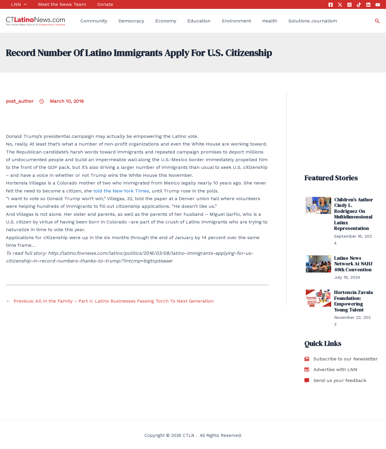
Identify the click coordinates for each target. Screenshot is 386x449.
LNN (14, 4)
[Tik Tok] (359, 4)
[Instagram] (349, 4)
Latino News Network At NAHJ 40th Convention (352, 263)
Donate (95, 4)
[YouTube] (377, 4)
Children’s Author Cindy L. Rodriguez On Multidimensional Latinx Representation (353, 213)
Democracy (124, 21)
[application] (19, 4)
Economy (155, 21)
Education (186, 21)
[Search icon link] (377, 21)
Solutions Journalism (292, 21)
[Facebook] (330, 4)
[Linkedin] (368, 4)
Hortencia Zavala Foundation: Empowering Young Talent (353, 300)
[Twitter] (340, 4)
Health (252, 21)
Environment (221, 21)
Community (88, 21)
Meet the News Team (54, 4)
